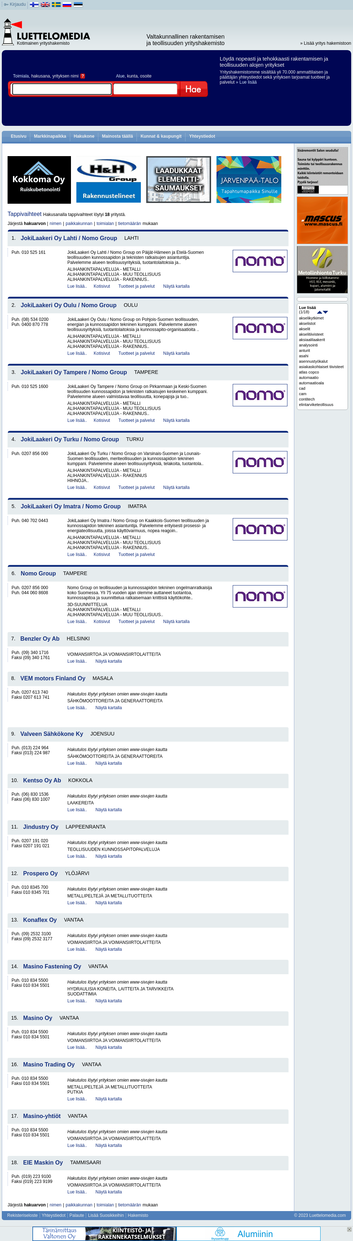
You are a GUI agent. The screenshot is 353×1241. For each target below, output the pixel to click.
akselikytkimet (311, 318)
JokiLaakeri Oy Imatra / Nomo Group (71, 506)
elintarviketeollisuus (316, 404)
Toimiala (21, 76)
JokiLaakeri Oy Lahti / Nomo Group (69, 238)
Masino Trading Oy (49, 1064)
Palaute (77, 1215)
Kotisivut (102, 286)
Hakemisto (138, 1215)
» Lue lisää (246, 82)
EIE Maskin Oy (43, 1163)
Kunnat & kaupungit (161, 136)
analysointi (308, 345)
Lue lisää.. (77, 286)
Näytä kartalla (176, 286)
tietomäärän (129, 223)
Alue (120, 76)
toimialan (105, 223)
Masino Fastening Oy (52, 966)
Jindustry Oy (40, 827)
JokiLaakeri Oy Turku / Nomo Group (70, 439)
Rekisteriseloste (22, 1215)
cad (302, 388)
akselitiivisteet (311, 334)
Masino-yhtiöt (42, 1116)
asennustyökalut (313, 361)
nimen (56, 223)
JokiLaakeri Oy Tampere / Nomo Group (74, 372)
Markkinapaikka (50, 136)
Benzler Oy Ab (40, 639)
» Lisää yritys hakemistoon (325, 43)
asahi (303, 356)
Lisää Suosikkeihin (106, 1215)
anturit (304, 350)
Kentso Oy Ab (42, 780)
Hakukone (84, 136)
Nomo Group (38, 573)
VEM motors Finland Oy (53, 678)
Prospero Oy (40, 873)
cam (303, 394)
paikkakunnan (79, 223)
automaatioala (311, 383)
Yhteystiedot (202, 136)
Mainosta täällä (117, 136)
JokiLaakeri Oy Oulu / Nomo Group (69, 305)
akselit (304, 329)
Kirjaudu (18, 4)
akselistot (307, 323)
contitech (307, 399)
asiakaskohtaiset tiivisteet (321, 367)
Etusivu (18, 136)
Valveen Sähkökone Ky (52, 734)
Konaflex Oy (40, 920)
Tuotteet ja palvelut (137, 286)
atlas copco (309, 372)
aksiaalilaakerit (312, 339)
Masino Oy (37, 1018)
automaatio (308, 377)
